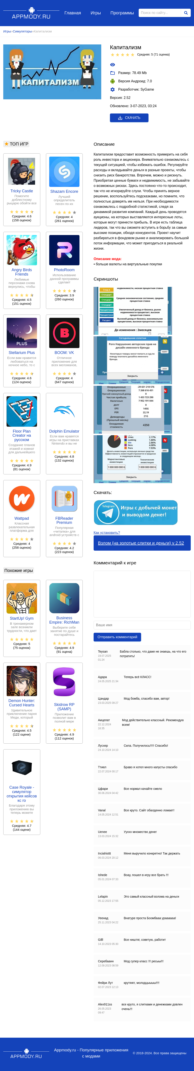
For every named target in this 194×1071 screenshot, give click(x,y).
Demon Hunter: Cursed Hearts (21, 703)
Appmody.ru (31, 13)
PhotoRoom (64, 270)
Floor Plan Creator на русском (21, 435)
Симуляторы (22, 31)
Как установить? (107, 533)
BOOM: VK (64, 353)
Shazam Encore (64, 191)
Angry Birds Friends (22, 272)
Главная (72, 12)
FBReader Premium (64, 520)
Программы (122, 12)
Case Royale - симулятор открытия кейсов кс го (22, 793)
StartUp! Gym (22, 618)
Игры (96, 12)
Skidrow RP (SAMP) (64, 707)
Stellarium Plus (22, 353)
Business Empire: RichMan (64, 620)
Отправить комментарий (117, 637)
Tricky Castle (21, 191)
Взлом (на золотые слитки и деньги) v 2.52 (141, 543)
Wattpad (22, 518)
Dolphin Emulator (64, 431)
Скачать (129, 117)
